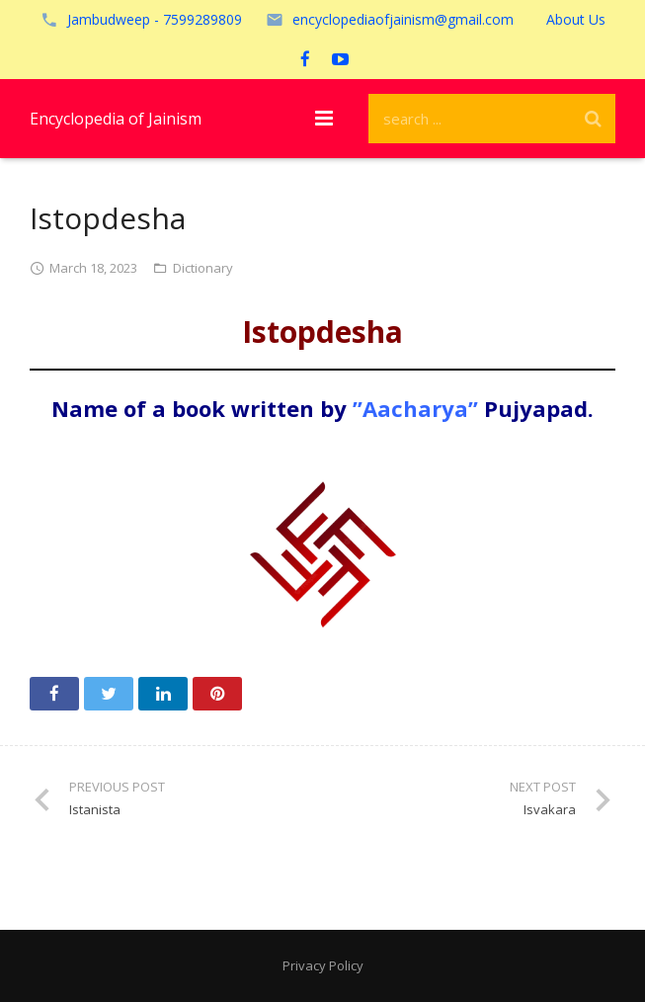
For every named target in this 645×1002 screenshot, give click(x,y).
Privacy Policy (322, 965)
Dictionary (203, 268)
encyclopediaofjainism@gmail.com (403, 19)
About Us (575, 19)
